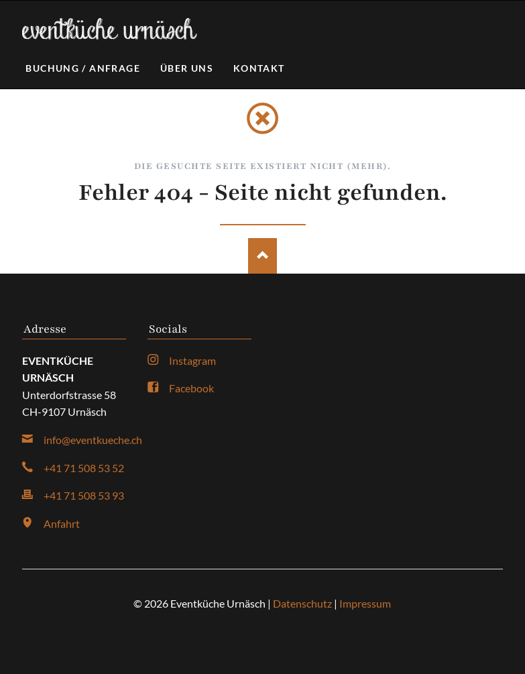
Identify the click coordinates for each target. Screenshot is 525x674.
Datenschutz (302, 603)
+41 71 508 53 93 (84, 495)
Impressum (365, 603)
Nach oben (262, 256)
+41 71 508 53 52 (84, 467)
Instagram (192, 360)
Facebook (191, 388)
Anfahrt (62, 523)
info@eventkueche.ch (93, 439)
